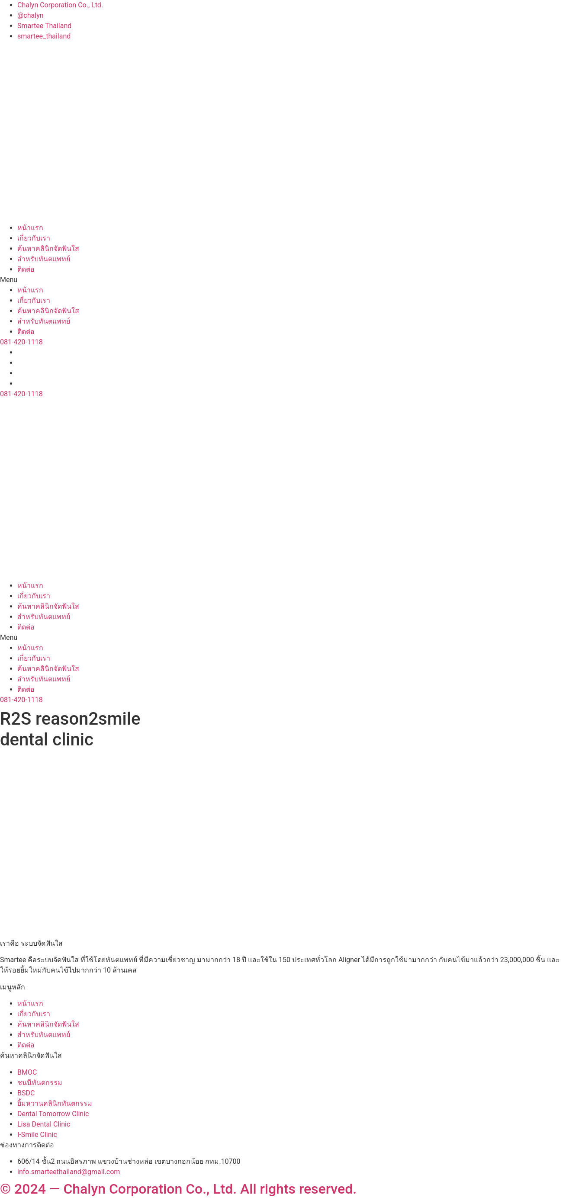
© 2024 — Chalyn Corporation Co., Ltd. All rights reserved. (178, 1189)
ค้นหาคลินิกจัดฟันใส (48, 248)
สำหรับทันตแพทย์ (43, 259)
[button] (281, 280)
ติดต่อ (26, 269)
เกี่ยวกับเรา (33, 238)
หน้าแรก (30, 228)
